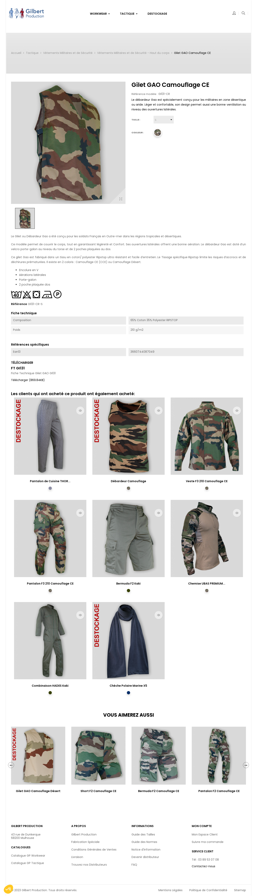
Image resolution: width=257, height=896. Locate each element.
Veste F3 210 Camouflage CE (206, 481)
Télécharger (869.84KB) (28, 380)
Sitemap (240, 890)
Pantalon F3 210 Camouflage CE (50, 584)
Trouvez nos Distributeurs (89, 865)
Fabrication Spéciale (85, 842)
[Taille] (164, 119)
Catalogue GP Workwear (28, 856)
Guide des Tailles (143, 834)
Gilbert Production (84, 834)
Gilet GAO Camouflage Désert (38, 791)
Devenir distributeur (145, 857)
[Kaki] (128, 590)
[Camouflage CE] (158, 132)
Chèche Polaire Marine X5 (128, 686)
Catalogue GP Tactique (27, 863)
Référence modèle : (145, 94)
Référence (19, 304)
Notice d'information (146, 850)
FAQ (134, 865)
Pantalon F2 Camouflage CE (219, 791)
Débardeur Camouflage (128, 481)
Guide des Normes (144, 842)
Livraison (77, 857)
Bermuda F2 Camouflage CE (158, 791)
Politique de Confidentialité (208, 890)
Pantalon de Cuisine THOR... (50, 481)
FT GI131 (18, 368)
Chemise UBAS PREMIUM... (206, 584)
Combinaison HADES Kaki (50, 686)
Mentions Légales (170, 890)
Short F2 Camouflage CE (98, 791)
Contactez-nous (203, 866)
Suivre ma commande (207, 842)
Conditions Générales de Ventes (93, 850)
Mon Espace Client (205, 834)
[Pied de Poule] (50, 488)
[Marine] (128, 692)
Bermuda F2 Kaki (128, 584)
